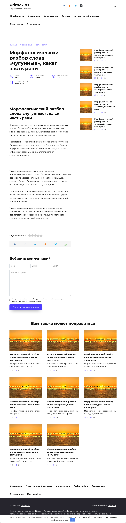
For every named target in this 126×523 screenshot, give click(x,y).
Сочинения (34, 16)
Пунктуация (16, 24)
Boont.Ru (112, 504)
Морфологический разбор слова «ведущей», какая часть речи (103, 123)
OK (72, 520)
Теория (66, 16)
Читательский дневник (87, 16)
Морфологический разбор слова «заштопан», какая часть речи (103, 54)
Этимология (33, 24)
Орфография (51, 16)
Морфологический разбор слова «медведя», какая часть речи (61, 451)
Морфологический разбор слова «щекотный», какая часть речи (24, 451)
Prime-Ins (19, 5)
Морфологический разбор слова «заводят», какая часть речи (98, 404)
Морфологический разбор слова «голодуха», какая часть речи (103, 71)
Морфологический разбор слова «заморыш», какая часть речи (103, 88)
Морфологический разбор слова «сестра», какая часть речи (105, 105)
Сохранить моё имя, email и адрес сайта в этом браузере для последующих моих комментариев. (38, 300)
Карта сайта (34, 493)
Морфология (17, 16)
